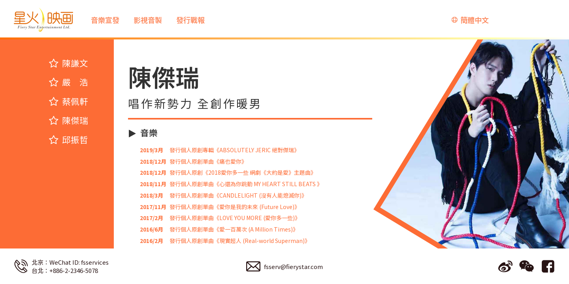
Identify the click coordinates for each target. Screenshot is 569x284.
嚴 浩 (68, 82)
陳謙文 (68, 63)
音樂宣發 (105, 20)
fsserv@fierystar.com (293, 266)
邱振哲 (68, 140)
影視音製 (148, 20)
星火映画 (43, 19)
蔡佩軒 (68, 101)
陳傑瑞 (68, 120)
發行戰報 (190, 20)
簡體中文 (474, 20)
